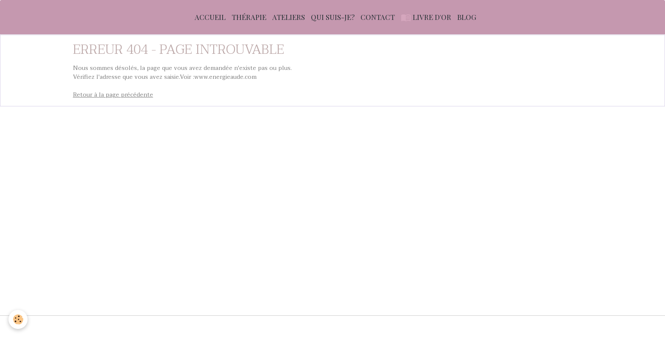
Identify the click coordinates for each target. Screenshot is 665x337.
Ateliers (288, 17)
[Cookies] (18, 319)
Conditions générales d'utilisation (237, 326)
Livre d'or (426, 17)
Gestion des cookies (504, 326)
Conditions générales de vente (337, 326)
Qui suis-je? (333, 17)
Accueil (210, 17)
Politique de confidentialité (428, 326)
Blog (466, 17)
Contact (377, 17)
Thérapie (249, 17)
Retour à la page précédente (113, 95)
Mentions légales (157, 326)
